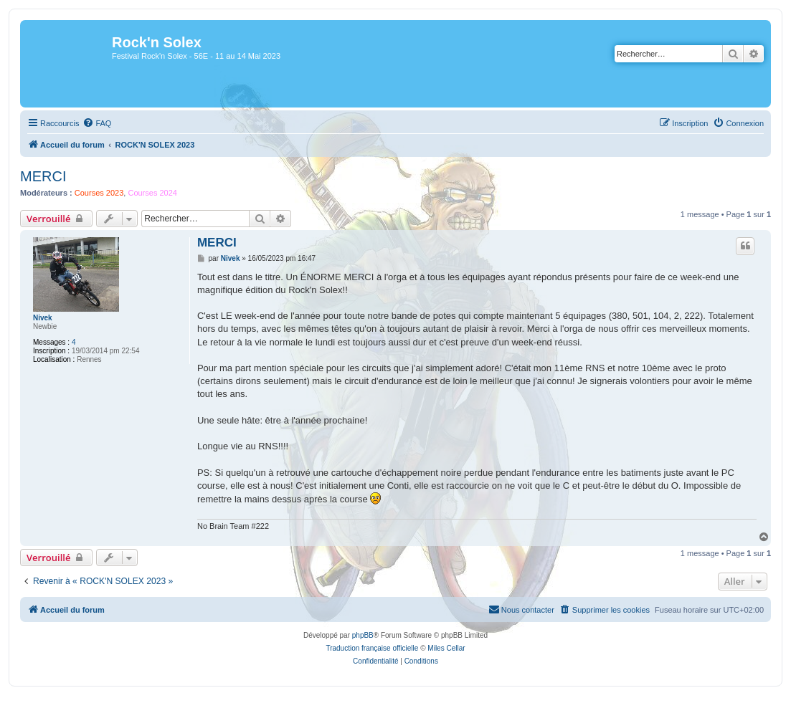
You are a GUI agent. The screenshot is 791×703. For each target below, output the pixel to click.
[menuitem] (96, 123)
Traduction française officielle (372, 648)
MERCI (43, 176)
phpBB (363, 635)
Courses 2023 (99, 192)
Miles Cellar (446, 648)
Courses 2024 (152, 192)
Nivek (42, 318)
